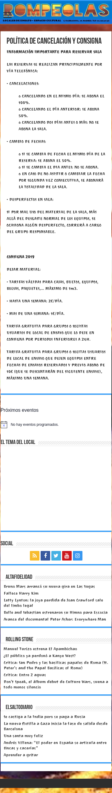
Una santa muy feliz (23, 735)
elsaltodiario (19, 708)
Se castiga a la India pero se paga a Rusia (44, 716)
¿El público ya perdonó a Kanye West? (40, 655)
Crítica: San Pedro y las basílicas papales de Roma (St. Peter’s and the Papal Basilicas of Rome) (56, 665)
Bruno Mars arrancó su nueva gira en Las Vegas (49, 586)
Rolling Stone (19, 640)
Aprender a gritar (21, 754)
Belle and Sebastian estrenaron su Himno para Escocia (56, 612)
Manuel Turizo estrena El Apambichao (40, 648)
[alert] (56, 424)
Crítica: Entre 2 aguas (25, 674)
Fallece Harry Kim (21, 593)
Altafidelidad (19, 577)
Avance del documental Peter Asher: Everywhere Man (55, 619)
